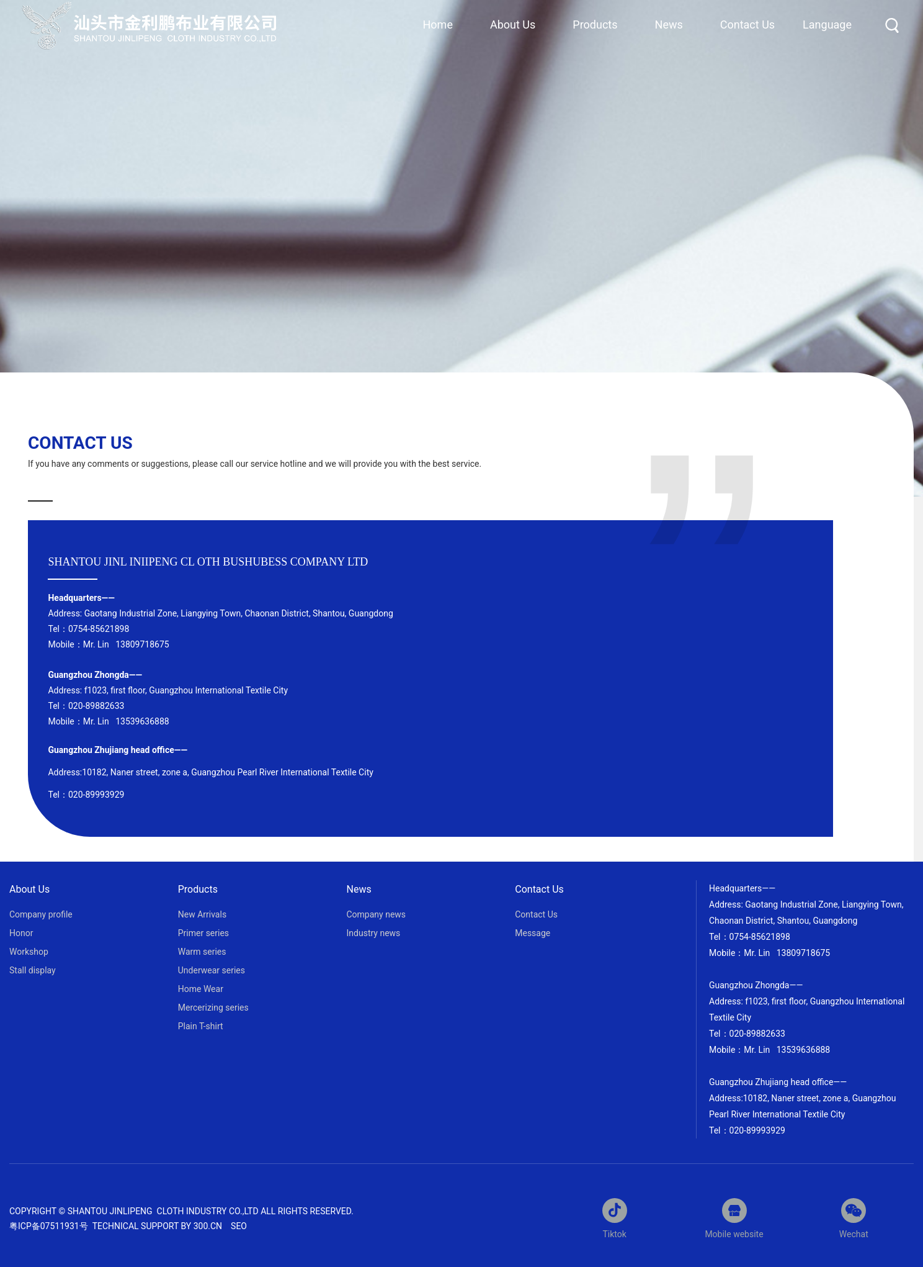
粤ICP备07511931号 (49, 1226)
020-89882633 (96, 706)
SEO (239, 1226)
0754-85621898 (98, 629)
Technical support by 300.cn (157, 1226)
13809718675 (142, 644)
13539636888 (141, 721)
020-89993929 (757, 1130)
